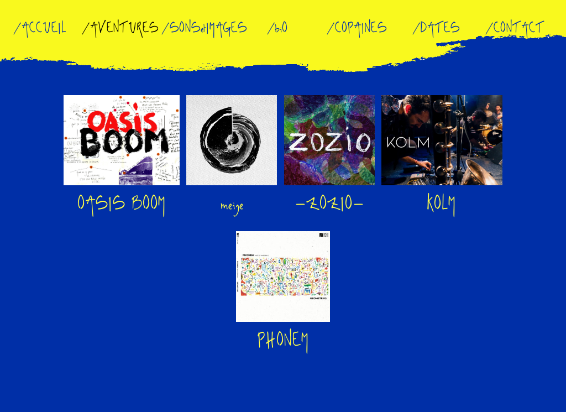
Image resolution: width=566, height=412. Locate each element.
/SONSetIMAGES (203, 28)
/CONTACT (513, 28)
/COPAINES (355, 28)
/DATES (435, 28)
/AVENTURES (119, 28)
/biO (276, 28)
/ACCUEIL (38, 28)
